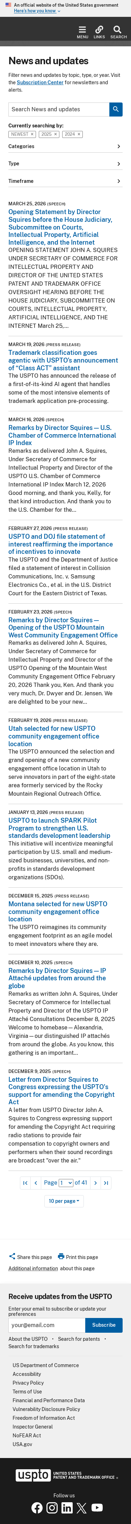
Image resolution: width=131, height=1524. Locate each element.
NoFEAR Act (27, 1435)
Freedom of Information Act (44, 1418)
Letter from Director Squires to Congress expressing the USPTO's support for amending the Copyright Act (61, 1091)
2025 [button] (49, 134)
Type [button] (65, 164)
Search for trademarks (33, 1346)
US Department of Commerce (46, 1365)
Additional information (33, 1268)
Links (99, 32)
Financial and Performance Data (49, 1400)
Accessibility (27, 1374)
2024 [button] (72, 134)
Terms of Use (27, 1391)
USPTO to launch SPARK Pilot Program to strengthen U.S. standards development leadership (59, 828)
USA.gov (22, 1444)
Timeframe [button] (65, 181)
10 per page (62, 1201)
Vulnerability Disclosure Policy (46, 1409)
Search (117, 32)
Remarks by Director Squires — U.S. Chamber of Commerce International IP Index (62, 435)
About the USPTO (28, 1339)
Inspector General (33, 1427)
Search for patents (79, 1339)
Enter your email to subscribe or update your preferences (57, 1311)
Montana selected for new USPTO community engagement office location (57, 911)
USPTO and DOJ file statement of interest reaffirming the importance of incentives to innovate (60, 544)
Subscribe (104, 1325)
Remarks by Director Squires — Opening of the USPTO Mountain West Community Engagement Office (63, 627)
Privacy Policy (28, 1383)
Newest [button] (22, 134)
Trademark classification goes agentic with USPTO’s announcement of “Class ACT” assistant (63, 360)
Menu (82, 32)
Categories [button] (65, 146)
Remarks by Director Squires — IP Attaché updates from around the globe (57, 978)
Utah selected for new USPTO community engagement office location (53, 736)
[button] (30, 1258)
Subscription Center (40, 82)
